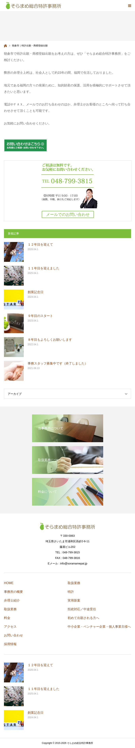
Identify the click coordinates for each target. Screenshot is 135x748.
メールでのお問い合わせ (68, 214)
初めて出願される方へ (83, 618)
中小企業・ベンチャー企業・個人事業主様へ (99, 626)
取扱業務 (10, 609)
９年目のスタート (40, 316)
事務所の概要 (13, 591)
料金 (7, 618)
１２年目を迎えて (40, 244)
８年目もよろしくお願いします (50, 339)
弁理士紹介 (12, 600)
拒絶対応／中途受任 (82, 609)
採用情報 (10, 644)
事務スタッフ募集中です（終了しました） (58, 363)
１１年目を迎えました (43, 268)
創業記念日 (35, 292)
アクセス (10, 626)
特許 (71, 591)
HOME (8, 583)
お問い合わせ (13, 635)
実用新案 (74, 600)
